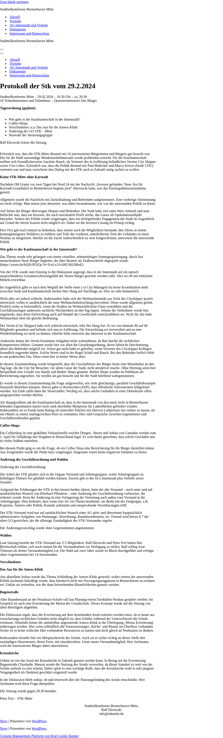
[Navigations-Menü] (1, 49)
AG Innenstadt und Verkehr (29, 25)
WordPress (39, 721)
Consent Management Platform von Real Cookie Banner (39, 736)
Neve (3, 721)
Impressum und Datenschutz (29, 33)
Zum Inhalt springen (14, 2)
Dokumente (18, 29)
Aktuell (15, 17)
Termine (15, 21)
